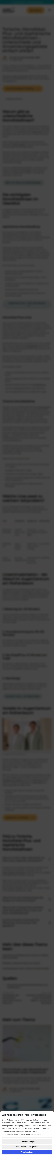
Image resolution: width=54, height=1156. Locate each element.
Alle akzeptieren (27, 1152)
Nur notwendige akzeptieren (27, 1147)
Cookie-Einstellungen (27, 1142)
